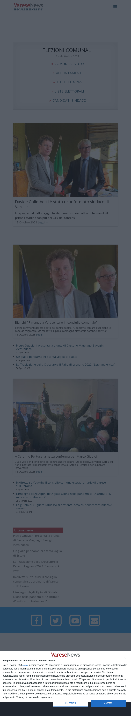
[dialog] (65, 676)
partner (25, 665)
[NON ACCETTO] (125, 657)
